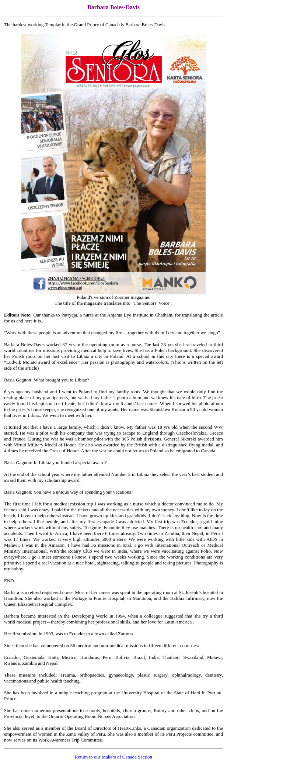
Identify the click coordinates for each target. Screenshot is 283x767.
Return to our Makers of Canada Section (113, 757)
